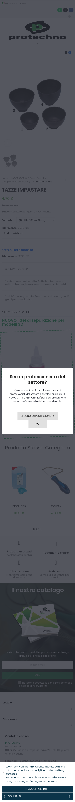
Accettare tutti (38, 789)
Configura (37, 796)
